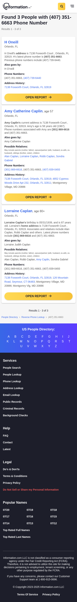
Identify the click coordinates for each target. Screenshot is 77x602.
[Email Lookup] (38, 395)
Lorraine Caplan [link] (29, 156)
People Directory (9, 317)
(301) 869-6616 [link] (13, 169)
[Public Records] (38, 401)
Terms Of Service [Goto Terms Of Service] (27, 594)
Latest (6, 449)
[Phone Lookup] (38, 381)
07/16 (30, 516)
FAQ (5, 435)
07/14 (6, 523)
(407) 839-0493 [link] (51, 169)
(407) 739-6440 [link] (32, 77)
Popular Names (15, 502)
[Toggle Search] (61, 6)
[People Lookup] (38, 374)
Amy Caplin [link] (42, 259)
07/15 (53, 516)
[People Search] (38, 367)
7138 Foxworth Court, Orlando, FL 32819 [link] (27, 87)
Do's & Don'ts (11, 469)
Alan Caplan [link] (11, 156)
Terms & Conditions (15, 476)
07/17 (6, 516)
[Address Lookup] (38, 388)
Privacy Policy (11, 482)
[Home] (17, 6)
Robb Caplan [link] (47, 156)
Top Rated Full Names (16, 530)
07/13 (30, 523)
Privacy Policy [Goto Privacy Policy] (51, 594)
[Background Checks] (38, 415)
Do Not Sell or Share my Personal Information (31, 489)
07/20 (6, 509)
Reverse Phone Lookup (33, 317)
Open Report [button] (36, 97)
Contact (7, 442)
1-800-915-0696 (47, 579)
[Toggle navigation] (72, 6)
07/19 (30, 509)
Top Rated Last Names (17, 536)
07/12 (53, 523)
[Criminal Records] (38, 408)
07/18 (53, 509)
